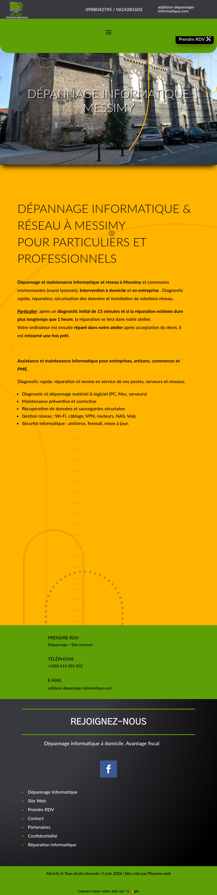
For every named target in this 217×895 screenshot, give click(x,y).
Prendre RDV (192, 39)
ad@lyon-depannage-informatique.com (80, 687)
